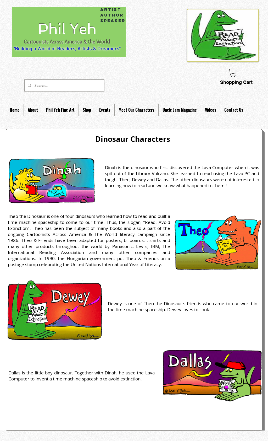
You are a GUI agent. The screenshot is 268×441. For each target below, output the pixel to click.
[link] (233, 73)
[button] (33, 110)
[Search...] (64, 85)
